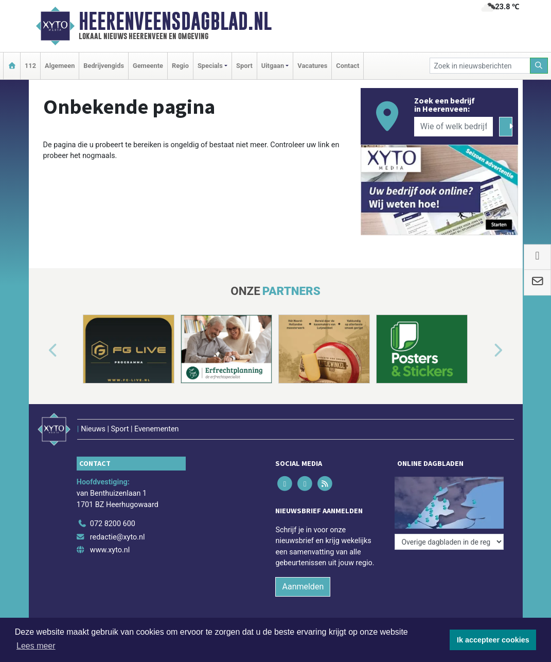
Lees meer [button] (36, 645)
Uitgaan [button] (272, 65)
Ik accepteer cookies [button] (493, 640)
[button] (41, 351)
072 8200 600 (112, 523)
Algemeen (60, 65)
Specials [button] (210, 65)
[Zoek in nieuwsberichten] (480, 66)
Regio (180, 65)
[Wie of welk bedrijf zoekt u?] (453, 126)
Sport (244, 65)
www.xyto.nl (110, 550)
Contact (347, 65)
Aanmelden (303, 586)
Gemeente (148, 65)
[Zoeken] (539, 66)
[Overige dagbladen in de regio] (449, 542)
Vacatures (312, 65)
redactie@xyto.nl (117, 537)
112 (30, 65)
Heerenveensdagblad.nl (175, 21)
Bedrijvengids (103, 65)
